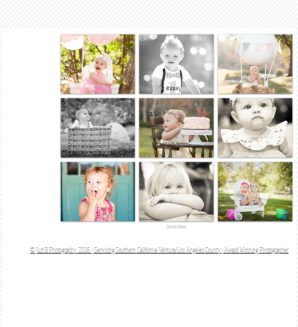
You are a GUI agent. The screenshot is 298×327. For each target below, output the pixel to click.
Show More (177, 226)
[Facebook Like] (255, 239)
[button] (98, 64)
